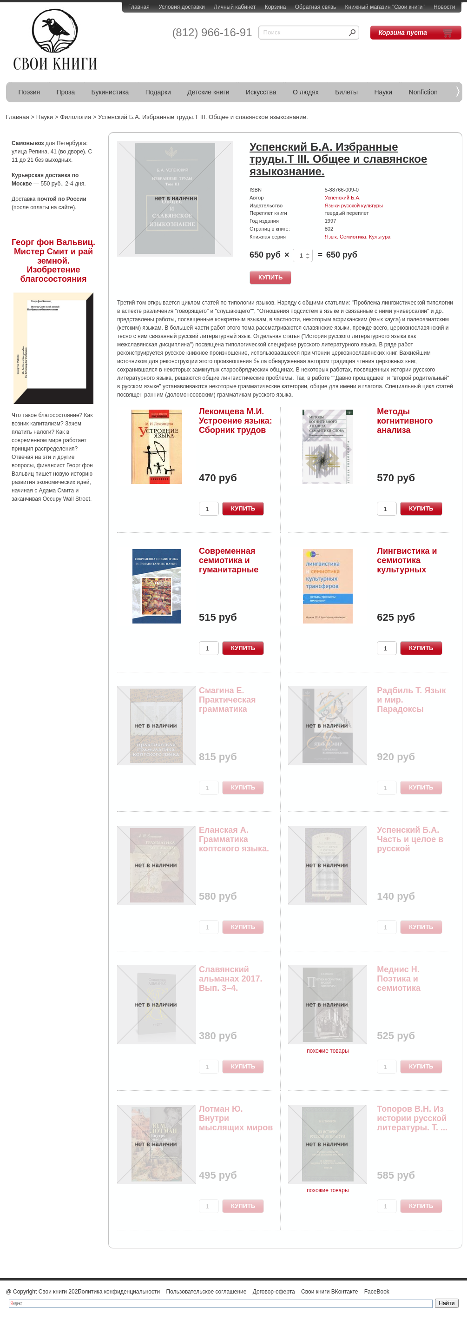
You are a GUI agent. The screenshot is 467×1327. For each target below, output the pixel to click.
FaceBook (376, 1291)
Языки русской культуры (354, 205)
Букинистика (110, 92)
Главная (139, 7)
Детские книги (208, 92)
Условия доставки (181, 7)
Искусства (261, 92)
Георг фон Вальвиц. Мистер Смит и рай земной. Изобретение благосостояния (53, 261)
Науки (384, 92)
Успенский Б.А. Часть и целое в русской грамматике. (410, 843)
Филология (75, 116)
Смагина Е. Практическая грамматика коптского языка (233, 704)
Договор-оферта (274, 1291)
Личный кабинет (235, 7)
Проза (66, 92)
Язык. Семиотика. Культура (358, 236)
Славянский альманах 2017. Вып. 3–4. (231, 979)
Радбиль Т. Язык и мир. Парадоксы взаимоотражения (412, 709)
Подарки (158, 92)
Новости (444, 7)
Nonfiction (423, 92)
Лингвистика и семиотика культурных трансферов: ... (408, 564)
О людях (306, 92)
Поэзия (29, 92)
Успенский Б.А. (343, 197)
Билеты (346, 92)
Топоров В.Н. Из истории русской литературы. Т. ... (412, 1118)
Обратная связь (315, 7)
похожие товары (328, 1051)
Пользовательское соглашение (206, 1291)
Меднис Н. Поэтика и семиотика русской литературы (402, 988)
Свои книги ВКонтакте (329, 1291)
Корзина (275, 7)
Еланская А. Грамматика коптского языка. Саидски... (234, 843)
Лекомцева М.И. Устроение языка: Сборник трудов (235, 421)
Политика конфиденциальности (119, 1291)
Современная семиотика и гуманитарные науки (228, 564)
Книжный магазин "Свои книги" (385, 7)
